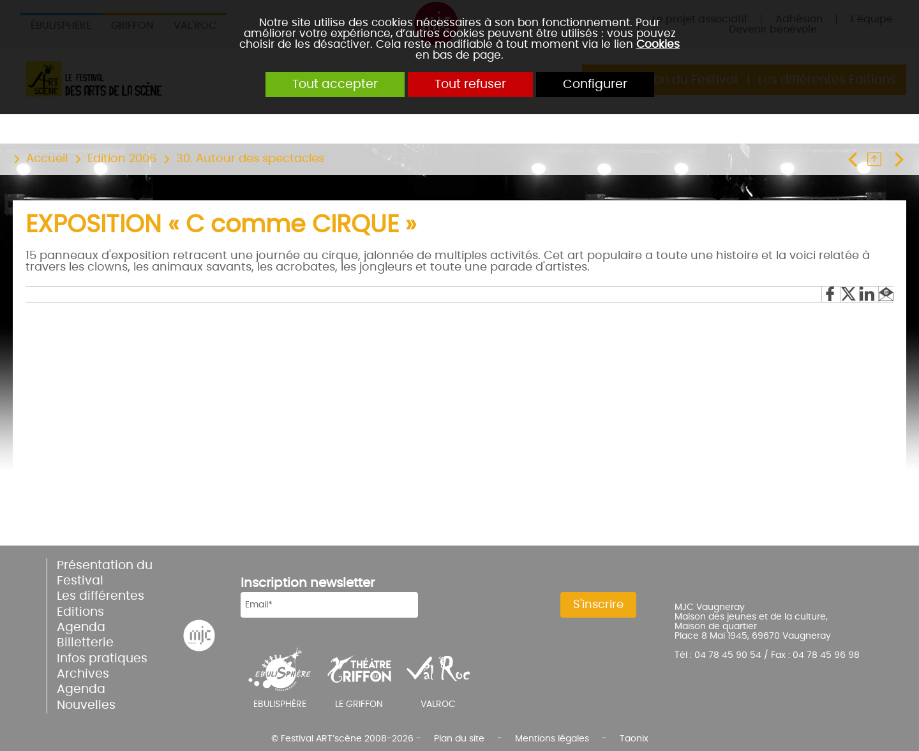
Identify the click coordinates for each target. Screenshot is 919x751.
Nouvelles (86, 705)
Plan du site (459, 738)
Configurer (595, 84)
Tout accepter (335, 84)
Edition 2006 (121, 159)
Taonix (634, 738)
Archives (83, 674)
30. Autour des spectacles (250, 159)
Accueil (47, 159)
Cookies (658, 44)
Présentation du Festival (105, 573)
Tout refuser (470, 84)
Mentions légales (552, 738)
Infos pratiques (102, 659)
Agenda (81, 627)
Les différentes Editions (100, 604)
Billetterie (85, 643)
